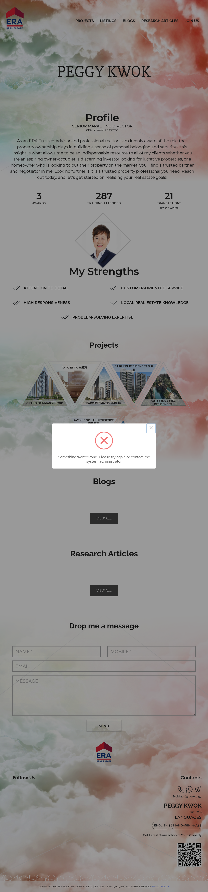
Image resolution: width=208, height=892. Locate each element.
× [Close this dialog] (151, 428)
